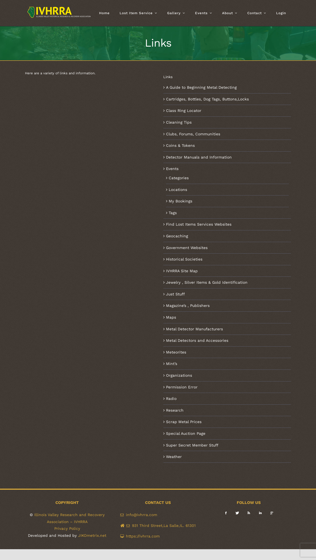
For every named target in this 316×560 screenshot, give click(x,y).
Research (175, 410)
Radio (171, 398)
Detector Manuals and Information (199, 157)
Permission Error (182, 387)
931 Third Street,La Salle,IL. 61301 (164, 525)
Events (172, 168)
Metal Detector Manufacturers (194, 329)
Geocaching (177, 236)
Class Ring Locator (183, 110)
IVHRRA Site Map (182, 271)
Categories (179, 178)
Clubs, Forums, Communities (193, 134)
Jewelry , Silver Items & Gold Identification (207, 282)
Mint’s (171, 363)
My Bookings (180, 201)
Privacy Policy (67, 528)
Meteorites (176, 352)
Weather (174, 456)
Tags (173, 213)
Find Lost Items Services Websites (199, 224)
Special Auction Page (185, 433)
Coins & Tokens (180, 145)
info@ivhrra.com (141, 514)
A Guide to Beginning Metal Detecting (201, 87)
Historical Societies (184, 259)
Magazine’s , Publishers (188, 305)
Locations (178, 189)
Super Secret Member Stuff (192, 445)
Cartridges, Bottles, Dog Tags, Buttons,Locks (207, 99)
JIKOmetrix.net (92, 535)
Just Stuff (175, 294)
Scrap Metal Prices (184, 421)
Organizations (179, 375)
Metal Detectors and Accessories (197, 340)
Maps (171, 317)
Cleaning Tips (179, 122)
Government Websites (187, 247)
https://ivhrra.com (143, 536)
